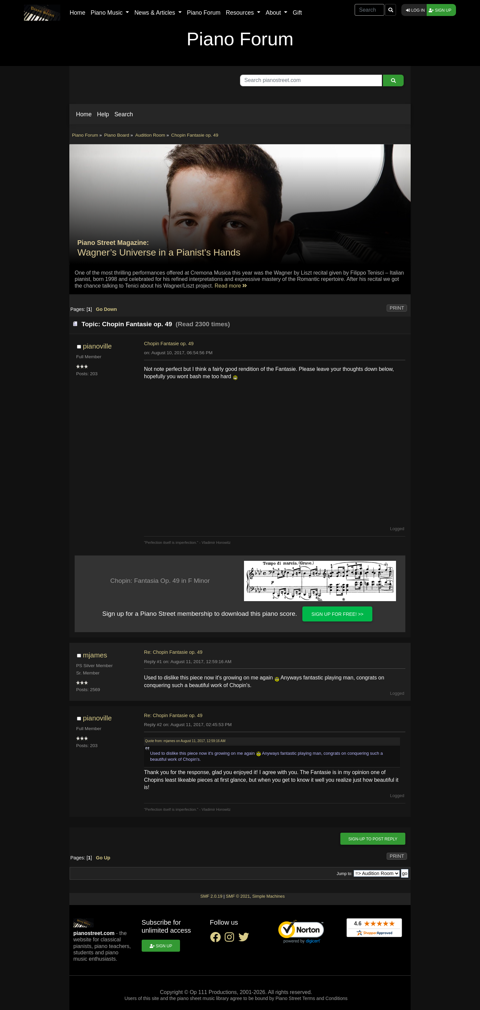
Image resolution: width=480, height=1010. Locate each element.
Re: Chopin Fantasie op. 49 (173, 652)
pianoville (97, 346)
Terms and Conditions (324, 998)
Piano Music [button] (107, 12)
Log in (415, 10)
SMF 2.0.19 (211, 896)
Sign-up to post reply (372, 839)
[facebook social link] (217, 939)
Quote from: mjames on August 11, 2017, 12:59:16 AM (185, 741)
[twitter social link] (245, 939)
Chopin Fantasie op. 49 (169, 343)
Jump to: (344, 873)
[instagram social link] (231, 939)
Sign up (440, 10)
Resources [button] (240, 12)
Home (77, 12)
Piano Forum (204, 12)
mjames (95, 655)
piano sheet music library (203, 998)
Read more (231, 286)
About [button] (274, 12)
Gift (297, 12)
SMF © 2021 (238, 896)
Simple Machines (268, 896)
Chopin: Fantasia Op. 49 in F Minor (160, 580)
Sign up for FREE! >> (337, 614)
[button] (83, 114)
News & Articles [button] (155, 12)
